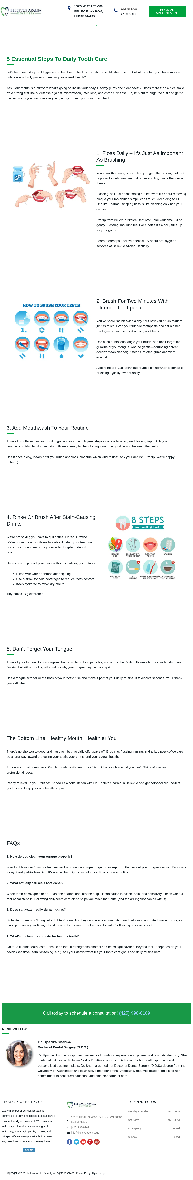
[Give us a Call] (115, 10)
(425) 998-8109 (134, 1013)
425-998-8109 (129, 13)
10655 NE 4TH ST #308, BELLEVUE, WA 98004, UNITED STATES (88, 11)
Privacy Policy (83, 1173)
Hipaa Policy (98, 1173)
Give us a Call (129, 8)
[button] (96, 27)
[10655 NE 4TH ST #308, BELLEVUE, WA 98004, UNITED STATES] (69, 8)
